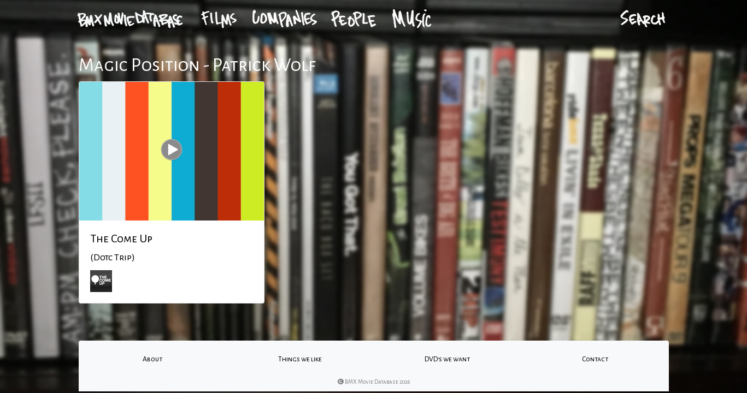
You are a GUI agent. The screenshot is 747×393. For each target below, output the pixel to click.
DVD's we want (447, 359)
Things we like (300, 359)
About (152, 359)
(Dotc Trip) (112, 258)
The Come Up (121, 239)
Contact (595, 359)
